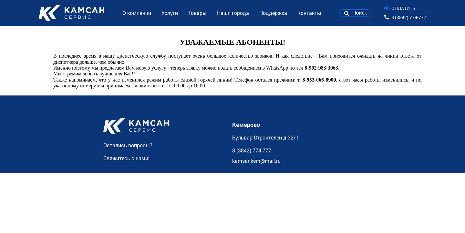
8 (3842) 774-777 (408, 17)
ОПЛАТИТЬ (403, 8)
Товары (197, 12)
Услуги (169, 12)
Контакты (309, 12)
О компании (136, 12)
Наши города (233, 12)
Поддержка (273, 12)
